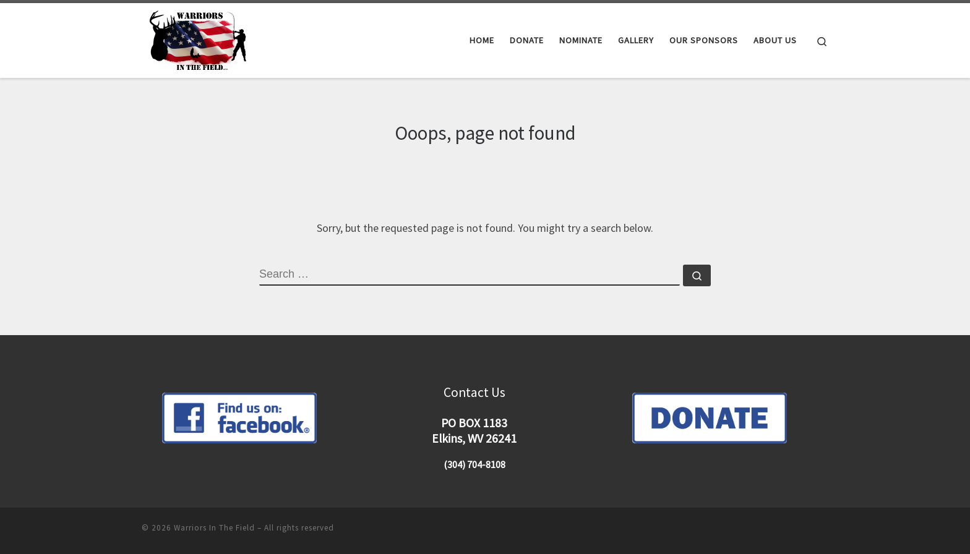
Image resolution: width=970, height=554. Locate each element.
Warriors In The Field (214, 527)
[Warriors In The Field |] (200, 38)
